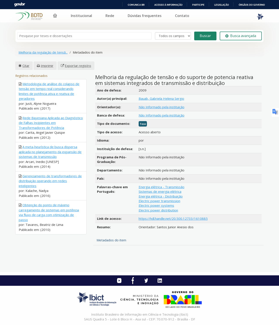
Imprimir (47, 65)
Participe (198, 4)
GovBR (19, 4)
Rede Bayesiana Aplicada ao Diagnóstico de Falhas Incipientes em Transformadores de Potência (51, 123)
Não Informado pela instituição (161, 107)
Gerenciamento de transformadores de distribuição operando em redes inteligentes (50, 181)
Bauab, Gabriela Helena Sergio (161, 98)
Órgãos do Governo (252, 4)
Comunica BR (136, 4)
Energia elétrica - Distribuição (161, 196)
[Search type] (173, 36)
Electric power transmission (159, 201)
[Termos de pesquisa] (84, 35)
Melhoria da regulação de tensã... (43, 52)
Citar (25, 65)
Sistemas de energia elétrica (160, 191)
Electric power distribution (158, 210)
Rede (109, 15)
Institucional (81, 15)
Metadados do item (111, 240)
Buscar (205, 35)
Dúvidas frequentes (145, 15)
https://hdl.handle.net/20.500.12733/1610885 (173, 218)
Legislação (221, 4)
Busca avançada (240, 35)
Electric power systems (156, 205)
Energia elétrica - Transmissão (161, 187)
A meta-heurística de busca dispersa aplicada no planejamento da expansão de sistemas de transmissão (50, 152)
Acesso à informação (168, 4)
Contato (182, 15)
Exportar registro (78, 65)
